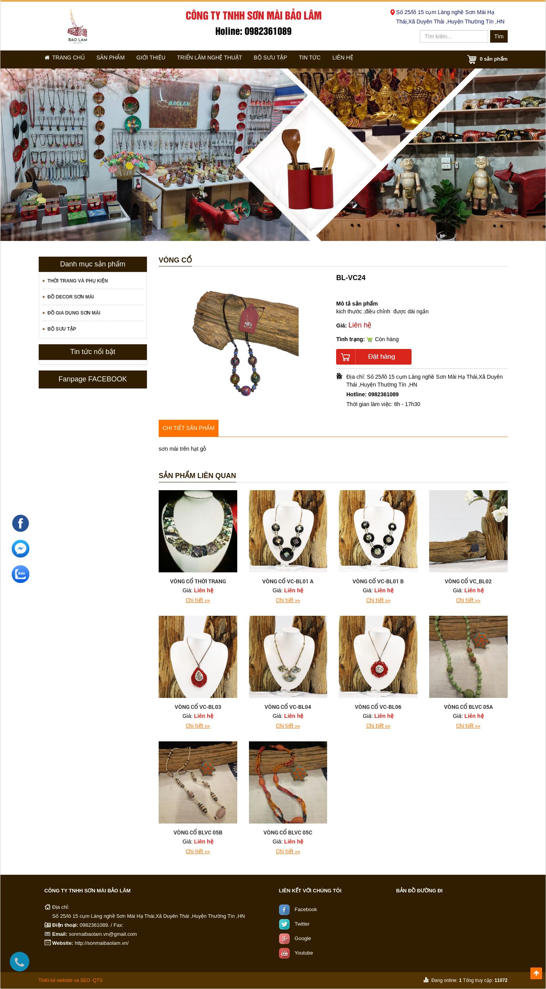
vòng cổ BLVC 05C (287, 832)
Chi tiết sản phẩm (189, 428)
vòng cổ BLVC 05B (198, 832)
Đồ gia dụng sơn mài (74, 313)
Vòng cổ (175, 260)
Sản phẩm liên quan (197, 476)
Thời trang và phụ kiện (78, 281)
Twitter (302, 924)
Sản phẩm (117, 59)
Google (303, 938)
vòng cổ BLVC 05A (468, 706)
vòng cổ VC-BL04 (288, 706)
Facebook (306, 909)
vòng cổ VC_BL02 (468, 581)
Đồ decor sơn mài (71, 297)
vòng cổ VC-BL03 (198, 706)
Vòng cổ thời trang (198, 581)
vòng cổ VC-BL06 (378, 706)
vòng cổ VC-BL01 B (378, 581)
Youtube (304, 953)
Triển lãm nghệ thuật (224, 59)
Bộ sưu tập (288, 59)
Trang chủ (67, 59)
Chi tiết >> (198, 600)
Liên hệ (370, 59)
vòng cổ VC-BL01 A (287, 581)
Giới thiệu (162, 59)
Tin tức (332, 59)
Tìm (498, 36)
